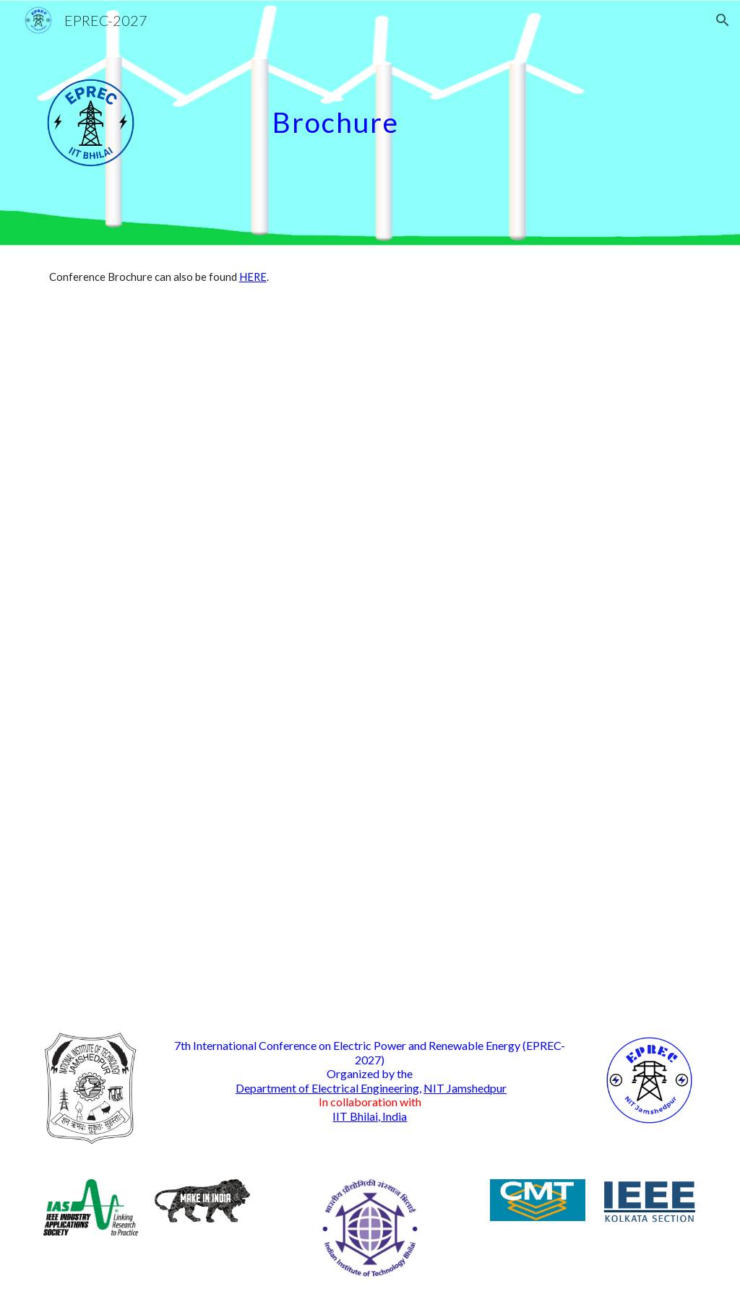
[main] (482, 109)
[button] (722, 20)
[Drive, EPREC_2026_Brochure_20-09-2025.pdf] (314, 662)
